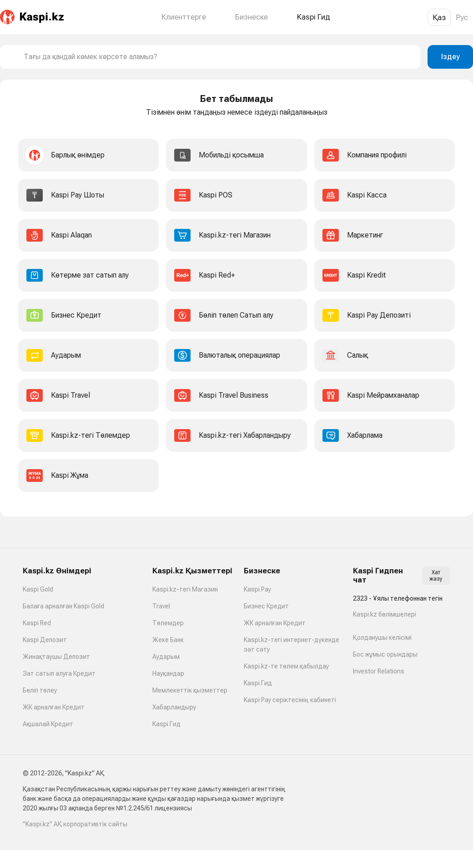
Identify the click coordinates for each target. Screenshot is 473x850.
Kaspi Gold (38, 589)
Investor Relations (378, 671)
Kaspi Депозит (45, 639)
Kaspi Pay (257, 589)
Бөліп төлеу (40, 690)
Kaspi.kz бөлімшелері (384, 614)
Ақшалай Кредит (48, 724)
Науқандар (168, 673)
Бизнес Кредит (266, 606)
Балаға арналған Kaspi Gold (63, 606)
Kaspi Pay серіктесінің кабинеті (290, 699)
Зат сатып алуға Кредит (59, 673)
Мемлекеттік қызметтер (189, 690)
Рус (462, 17)
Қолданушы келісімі (382, 637)
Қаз (439, 17)
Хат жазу (436, 575)
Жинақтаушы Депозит (56, 656)
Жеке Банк (168, 639)
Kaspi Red (37, 623)
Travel (161, 606)
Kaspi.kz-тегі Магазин (185, 589)
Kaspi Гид (166, 724)
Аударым (166, 656)
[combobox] (218, 56)
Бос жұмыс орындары (385, 654)
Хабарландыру (174, 707)
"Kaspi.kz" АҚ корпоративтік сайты (75, 824)
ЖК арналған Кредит (54, 707)
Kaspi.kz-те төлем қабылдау (286, 666)
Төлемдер (168, 623)
